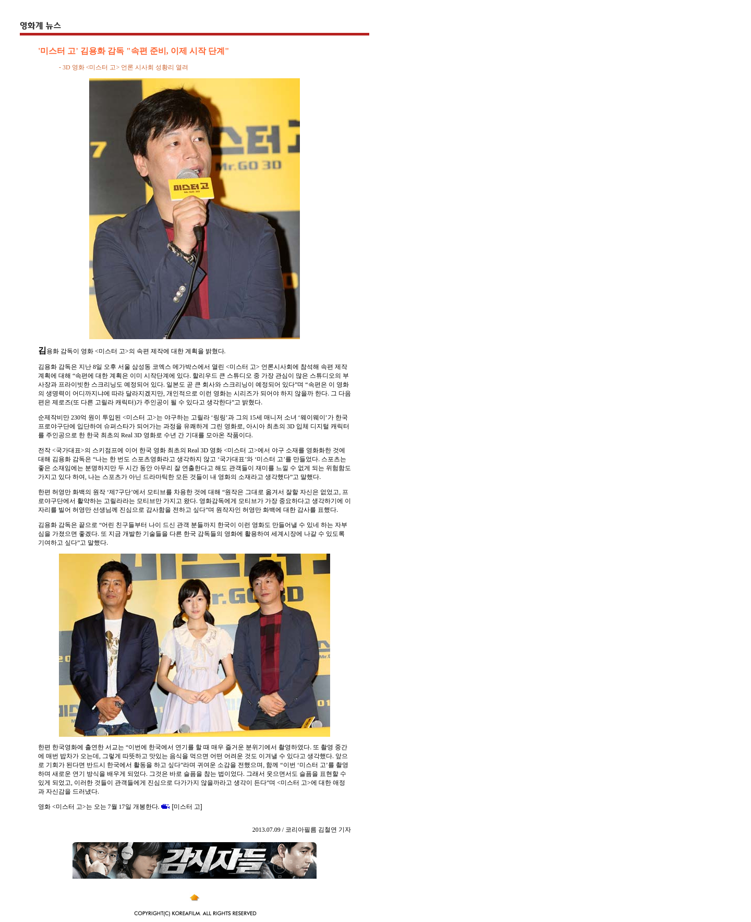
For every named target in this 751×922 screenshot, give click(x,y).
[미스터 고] (187, 806)
